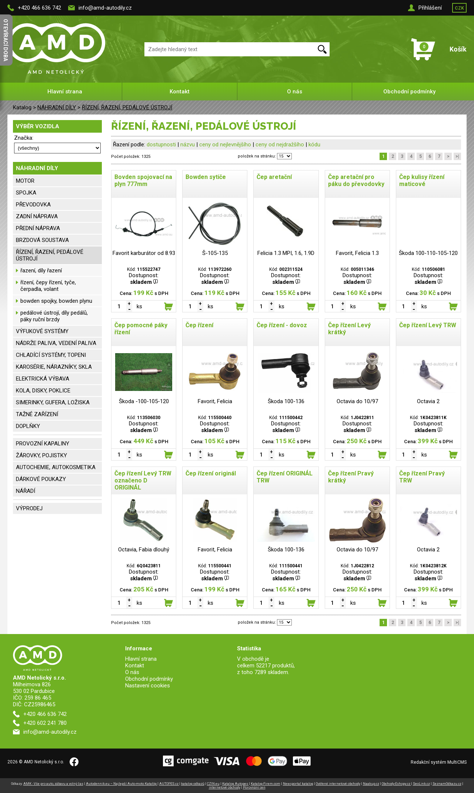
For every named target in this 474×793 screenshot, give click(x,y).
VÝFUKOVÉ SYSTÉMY (42, 331)
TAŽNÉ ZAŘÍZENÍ (37, 414)
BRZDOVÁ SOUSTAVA (42, 240)
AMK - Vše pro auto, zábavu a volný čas (53, 784)
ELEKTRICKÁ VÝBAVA (42, 378)
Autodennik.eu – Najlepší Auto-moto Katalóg (121, 784)
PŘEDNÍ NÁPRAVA (38, 228)
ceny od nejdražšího (280, 144)
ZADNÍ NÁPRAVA (37, 216)
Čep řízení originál (211, 473)
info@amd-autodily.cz (105, 7)
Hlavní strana (64, 91)
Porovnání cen (254, 787)
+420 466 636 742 (39, 7)
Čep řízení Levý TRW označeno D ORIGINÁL (142, 480)
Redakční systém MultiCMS (439, 762)
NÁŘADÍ (25, 491)
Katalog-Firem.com (265, 784)
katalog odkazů (192, 784)
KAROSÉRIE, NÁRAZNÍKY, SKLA (54, 367)
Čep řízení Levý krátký (349, 329)
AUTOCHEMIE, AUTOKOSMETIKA (56, 467)
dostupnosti (161, 144)
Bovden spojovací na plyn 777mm (143, 180)
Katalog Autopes (235, 784)
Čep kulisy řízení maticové (421, 180)
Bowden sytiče (206, 176)
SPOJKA (26, 192)
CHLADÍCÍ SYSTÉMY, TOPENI (51, 355)
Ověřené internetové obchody (338, 784)
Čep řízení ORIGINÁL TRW (285, 477)
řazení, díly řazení (41, 270)
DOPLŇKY (28, 426)
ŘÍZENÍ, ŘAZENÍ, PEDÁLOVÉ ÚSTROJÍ (127, 107)
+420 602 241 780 (45, 723)
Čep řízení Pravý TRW (422, 477)
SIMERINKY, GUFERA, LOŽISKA (53, 402)
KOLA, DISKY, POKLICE (43, 390)
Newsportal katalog (298, 784)
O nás (294, 91)
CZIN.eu (213, 784)
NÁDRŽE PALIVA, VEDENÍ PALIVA (56, 343)
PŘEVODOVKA (33, 204)
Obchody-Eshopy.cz (396, 784)
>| (457, 156)
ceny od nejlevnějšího (225, 144)
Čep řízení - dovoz (282, 325)
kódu (314, 144)
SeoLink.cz (421, 784)
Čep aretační (274, 176)
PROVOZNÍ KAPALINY (42, 443)
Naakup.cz (371, 784)
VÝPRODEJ (29, 508)
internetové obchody (224, 787)
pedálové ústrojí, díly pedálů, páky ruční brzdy (54, 316)
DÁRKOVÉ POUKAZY (41, 479)
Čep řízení (199, 325)
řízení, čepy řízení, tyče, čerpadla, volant (48, 285)
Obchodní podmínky (409, 91)
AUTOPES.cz (169, 784)
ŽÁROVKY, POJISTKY (41, 455)
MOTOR (25, 180)
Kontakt (180, 91)
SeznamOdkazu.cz (447, 784)
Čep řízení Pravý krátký (351, 477)
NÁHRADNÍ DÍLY (56, 107)
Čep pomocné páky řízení (140, 329)
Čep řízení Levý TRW (427, 325)
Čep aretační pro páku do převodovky (356, 180)
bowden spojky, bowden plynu (56, 301)
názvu (187, 144)
